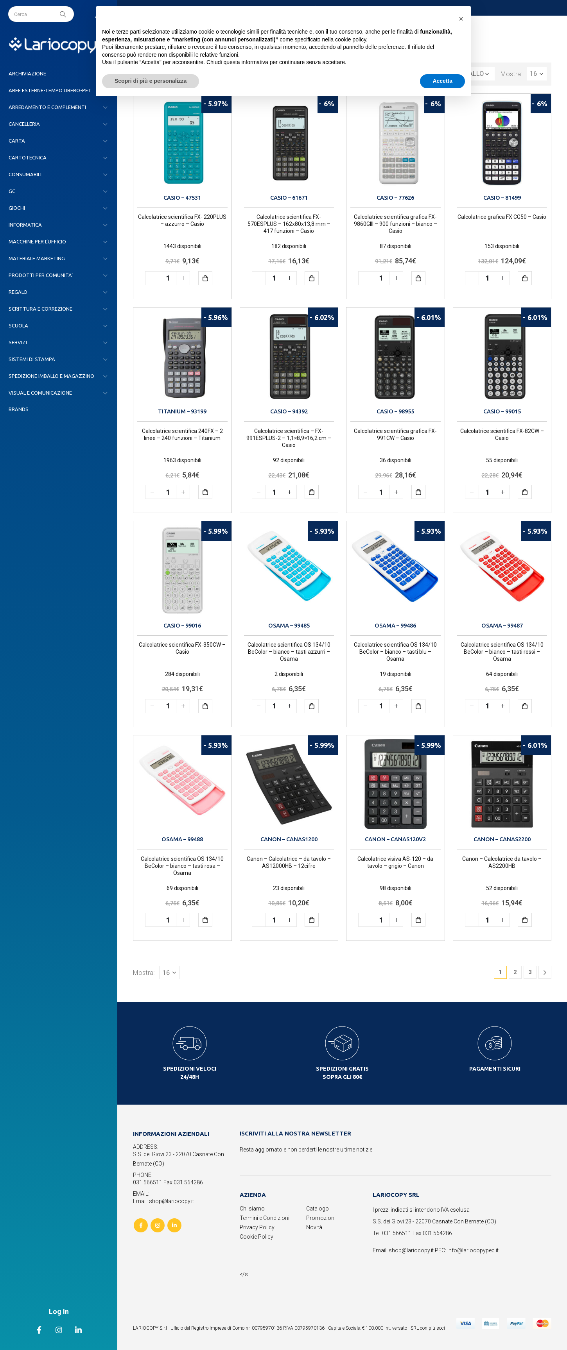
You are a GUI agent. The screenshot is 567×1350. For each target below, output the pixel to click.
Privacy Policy (257, 1227)
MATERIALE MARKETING (37, 258)
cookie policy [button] (350, 39)
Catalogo (317, 1208)
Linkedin (174, 1225)
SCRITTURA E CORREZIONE (40, 308)
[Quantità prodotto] (167, 278)
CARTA (17, 140)
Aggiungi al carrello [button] (211, 278)
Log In (59, 1311)
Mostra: (511, 74)
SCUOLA (18, 325)
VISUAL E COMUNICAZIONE (40, 392)
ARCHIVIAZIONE (27, 73)
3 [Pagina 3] (530, 972)
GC (12, 191)
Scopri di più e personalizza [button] (151, 81)
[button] (461, 19)
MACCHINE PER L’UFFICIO (37, 241)
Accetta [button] (442, 81)
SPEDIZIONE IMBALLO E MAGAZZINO (51, 376)
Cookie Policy (256, 1237)
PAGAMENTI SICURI (494, 1069)
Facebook (141, 1225)
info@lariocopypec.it (473, 1250)
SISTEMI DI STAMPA (32, 359)
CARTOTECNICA (28, 157)
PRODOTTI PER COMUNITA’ (41, 275)
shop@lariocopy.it (411, 1250)
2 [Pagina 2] (515, 972)
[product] (182, 143)
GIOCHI (17, 208)
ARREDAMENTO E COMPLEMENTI (47, 107)
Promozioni (321, 1218)
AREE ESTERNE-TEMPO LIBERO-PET (50, 90)
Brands (19, 409)
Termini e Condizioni (264, 1218)
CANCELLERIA (24, 124)
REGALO (18, 292)
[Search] (64, 14)
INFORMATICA (25, 224)
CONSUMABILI (25, 174)
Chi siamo (252, 1208)
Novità (314, 1227)
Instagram (158, 1225)
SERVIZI (18, 342)
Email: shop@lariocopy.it (163, 1201)
